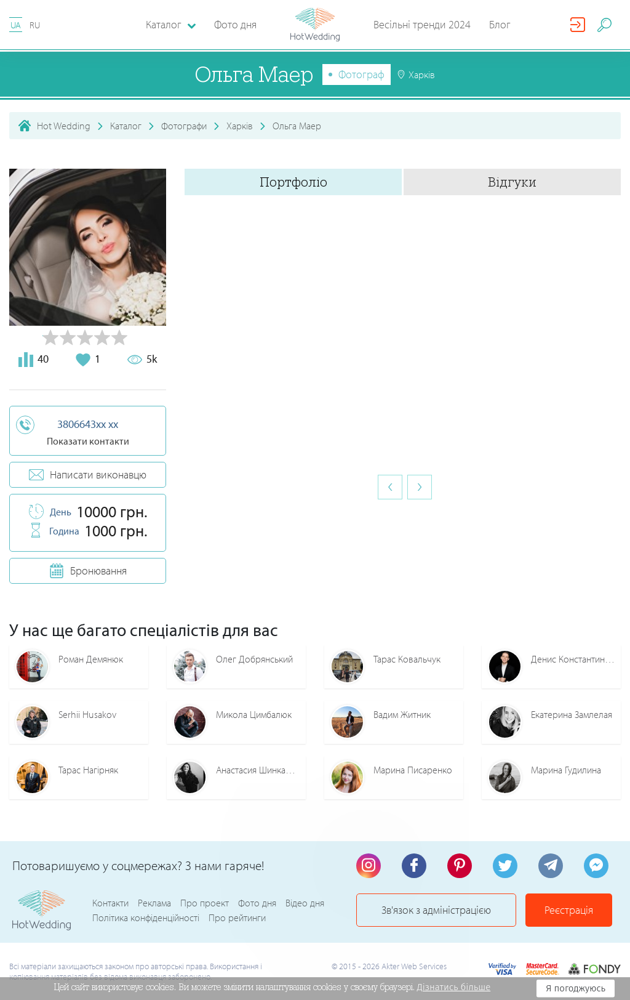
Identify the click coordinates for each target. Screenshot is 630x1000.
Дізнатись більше (454, 987)
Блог (500, 24)
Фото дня (235, 24)
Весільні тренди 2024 (422, 24)
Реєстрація (568, 910)
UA (15, 25)
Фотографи (184, 125)
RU (35, 25)
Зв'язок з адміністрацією (436, 910)
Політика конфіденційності (145, 917)
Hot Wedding (63, 125)
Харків (239, 125)
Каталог (126, 125)
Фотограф (361, 74)
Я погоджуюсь (575, 988)
